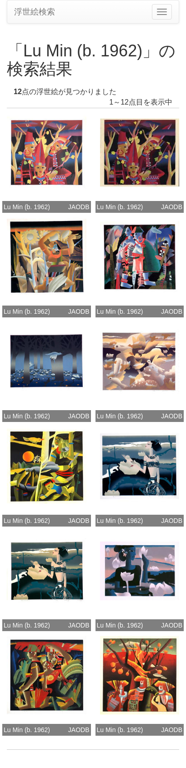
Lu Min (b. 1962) (27, 207)
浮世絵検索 (34, 11)
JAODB (79, 207)
